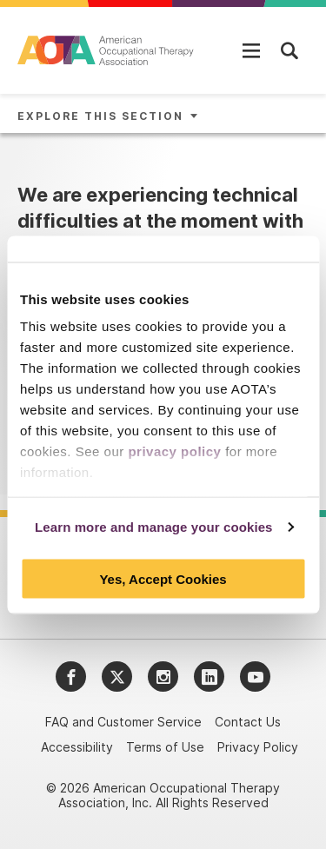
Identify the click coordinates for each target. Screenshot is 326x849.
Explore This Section (100, 116)
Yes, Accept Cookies (162, 578)
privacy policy (174, 451)
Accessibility (77, 747)
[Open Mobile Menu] (251, 50)
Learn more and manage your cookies (154, 527)
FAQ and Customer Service (123, 721)
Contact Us (248, 721)
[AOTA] (106, 50)
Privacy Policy (257, 747)
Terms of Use (165, 747)
